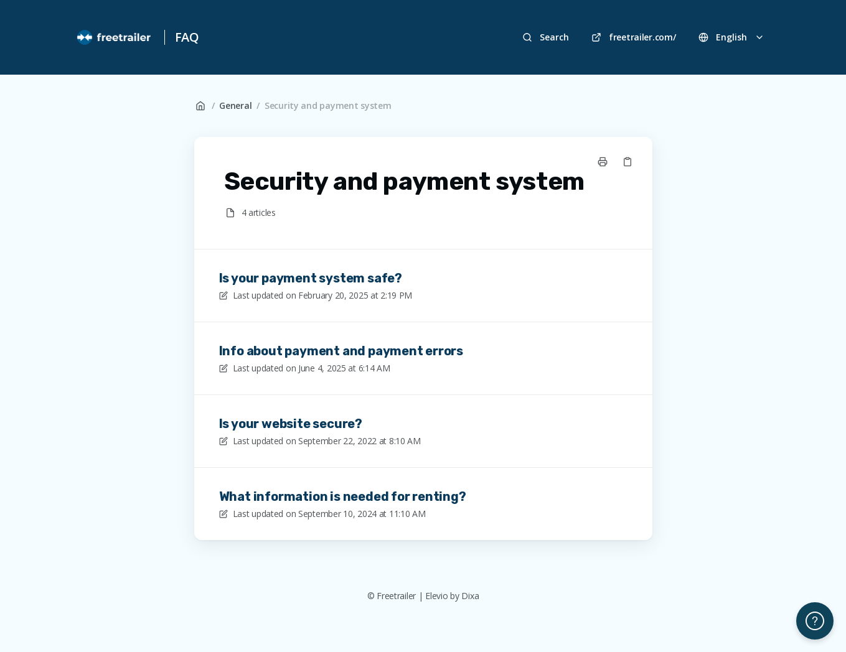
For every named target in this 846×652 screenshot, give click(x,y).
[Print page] (603, 162)
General (235, 105)
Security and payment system (328, 105)
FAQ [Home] (187, 37)
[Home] (114, 37)
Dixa (470, 596)
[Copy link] (627, 162)
